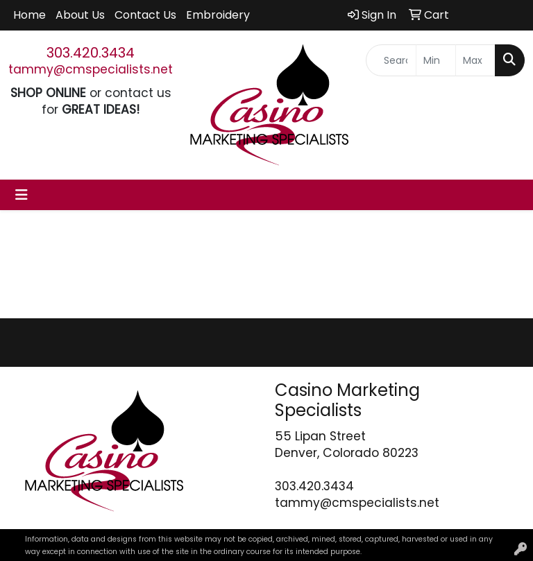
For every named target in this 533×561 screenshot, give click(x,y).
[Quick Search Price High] (475, 60)
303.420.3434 (90, 52)
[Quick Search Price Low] (436, 60)
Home (29, 15)
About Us (80, 15)
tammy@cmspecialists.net (90, 69)
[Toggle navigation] (21, 195)
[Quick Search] (391, 60)
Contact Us (145, 15)
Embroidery (218, 15)
